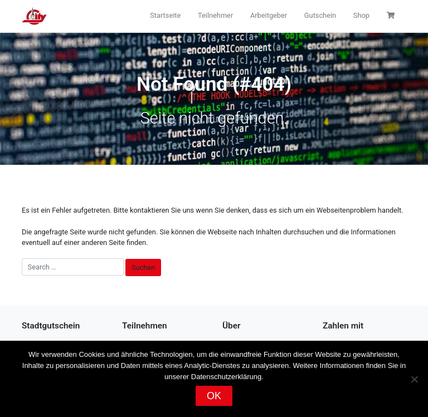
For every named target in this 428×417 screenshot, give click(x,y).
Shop (361, 15)
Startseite (165, 15)
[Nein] (414, 379)
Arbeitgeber (268, 15)
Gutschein (320, 15)
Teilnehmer (215, 15)
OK (214, 395)
